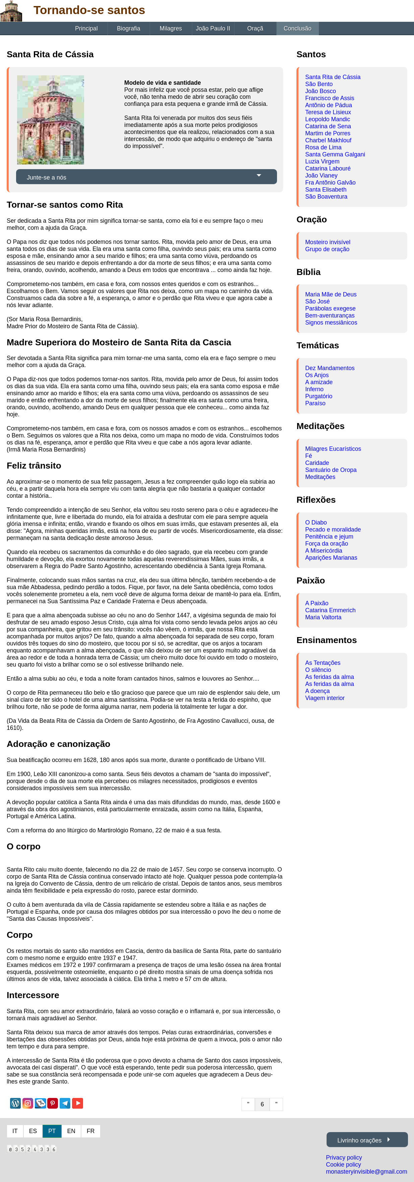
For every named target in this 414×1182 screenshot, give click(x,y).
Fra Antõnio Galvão (330, 182)
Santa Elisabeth (325, 189)
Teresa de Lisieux (328, 112)
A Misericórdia (323, 550)
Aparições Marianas (331, 557)
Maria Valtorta (323, 617)
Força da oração (326, 543)
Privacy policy (344, 1157)
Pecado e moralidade (333, 529)
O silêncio (318, 670)
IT (15, 1131)
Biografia (128, 28)
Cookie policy (343, 1164)
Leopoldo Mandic (327, 119)
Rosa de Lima (323, 147)
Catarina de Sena (328, 126)
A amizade (319, 382)
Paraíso (315, 403)
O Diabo (316, 522)
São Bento (319, 84)
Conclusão (298, 28)
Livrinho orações (359, 1140)
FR (90, 1131)
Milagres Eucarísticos (333, 448)
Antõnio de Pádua (328, 105)
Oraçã (255, 28)
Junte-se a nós (46, 177)
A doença (317, 691)
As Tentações (322, 662)
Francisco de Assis (329, 98)
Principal (86, 28)
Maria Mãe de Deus (331, 294)
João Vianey (321, 175)
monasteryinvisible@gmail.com (366, 1171)
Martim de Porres (327, 133)
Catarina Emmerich (330, 610)
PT (52, 1131)
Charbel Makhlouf (328, 140)
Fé (308, 456)
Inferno (314, 389)
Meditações (320, 477)
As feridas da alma (329, 677)
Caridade (317, 463)
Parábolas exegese (330, 308)
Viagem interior (325, 698)
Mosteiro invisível (327, 242)
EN (71, 1131)
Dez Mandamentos (330, 368)
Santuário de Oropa (331, 470)
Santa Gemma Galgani (335, 154)
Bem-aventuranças (330, 315)
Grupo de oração (327, 249)
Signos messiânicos (331, 322)
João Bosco (320, 91)
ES (33, 1131)
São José (317, 301)
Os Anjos (317, 375)
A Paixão (316, 603)
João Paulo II (213, 28)
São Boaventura (326, 196)
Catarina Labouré (328, 168)
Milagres (171, 28)
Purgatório (318, 396)
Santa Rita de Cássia (332, 77)
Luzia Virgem (322, 161)
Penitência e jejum (329, 536)
